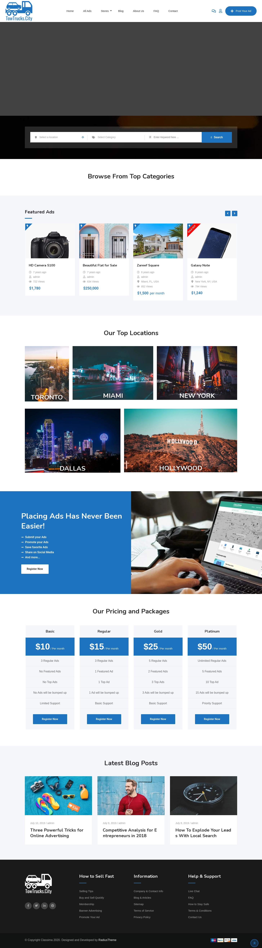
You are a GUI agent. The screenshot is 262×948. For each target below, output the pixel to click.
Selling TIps (86, 891)
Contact (173, 10)
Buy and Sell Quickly (91, 897)
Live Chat (194, 891)
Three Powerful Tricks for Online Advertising (56, 833)
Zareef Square (148, 265)
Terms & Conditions (200, 910)
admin (50, 823)
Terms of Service (144, 910)
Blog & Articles (142, 897)
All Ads (87, 10)
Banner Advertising (90, 910)
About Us (138, 10)
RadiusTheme (107, 940)
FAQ (156, 10)
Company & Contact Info (148, 891)
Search (217, 137)
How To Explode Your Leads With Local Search (203, 833)
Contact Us (194, 917)
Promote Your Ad (89, 917)
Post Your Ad (241, 11)
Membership (86, 904)
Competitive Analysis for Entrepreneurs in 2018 (130, 833)
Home (70, 10)
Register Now (35, 569)
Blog (121, 10)
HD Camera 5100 (42, 265)
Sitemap (139, 904)
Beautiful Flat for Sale (100, 265)
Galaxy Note (200, 265)
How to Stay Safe (198, 904)
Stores (105, 10)
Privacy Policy (142, 917)
